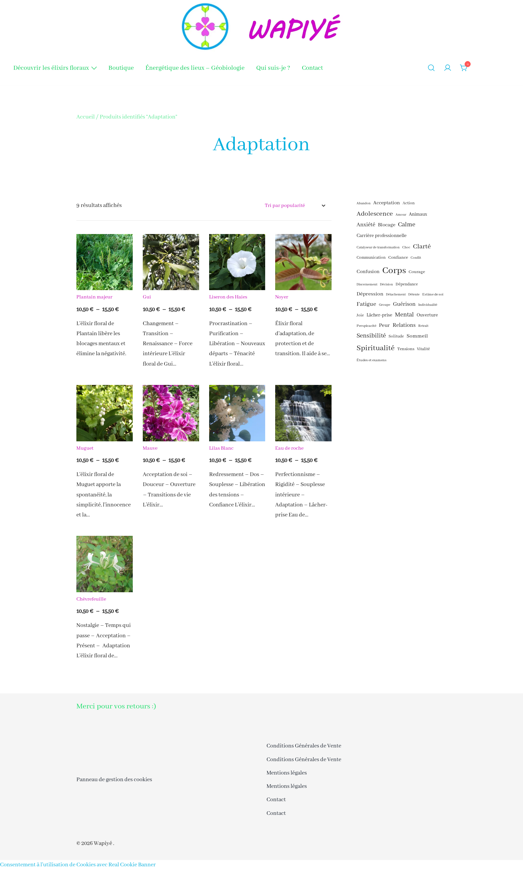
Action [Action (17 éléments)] (409, 203)
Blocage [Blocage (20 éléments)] (386, 225)
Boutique (121, 68)
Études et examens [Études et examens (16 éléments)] (372, 360)
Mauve (150, 448)
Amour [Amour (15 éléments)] (401, 215)
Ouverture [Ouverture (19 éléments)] (427, 315)
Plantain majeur (94, 297)
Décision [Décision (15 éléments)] (386, 284)
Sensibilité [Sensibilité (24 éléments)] (371, 336)
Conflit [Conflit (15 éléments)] (416, 258)
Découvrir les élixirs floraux (51, 68)
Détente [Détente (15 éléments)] (414, 294)
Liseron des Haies (228, 297)
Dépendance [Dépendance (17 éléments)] (407, 284)
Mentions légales (287, 773)
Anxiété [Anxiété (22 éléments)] (366, 224)
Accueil (85, 117)
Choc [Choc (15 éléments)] (406, 247)
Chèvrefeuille (91, 599)
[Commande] (295, 206)
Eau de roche (289, 448)
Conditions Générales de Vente (304, 745)
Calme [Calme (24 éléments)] (406, 225)
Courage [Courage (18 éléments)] (417, 272)
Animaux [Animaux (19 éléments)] (418, 214)
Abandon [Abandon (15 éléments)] (364, 203)
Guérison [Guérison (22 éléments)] (404, 304)
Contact (312, 68)
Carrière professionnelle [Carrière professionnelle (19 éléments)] (382, 236)
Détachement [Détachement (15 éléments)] (396, 294)
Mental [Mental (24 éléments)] (404, 315)
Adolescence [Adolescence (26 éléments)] (375, 214)
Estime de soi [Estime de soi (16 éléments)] (432, 294)
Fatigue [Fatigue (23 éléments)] (366, 304)
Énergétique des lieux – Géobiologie (194, 68)
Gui (147, 297)
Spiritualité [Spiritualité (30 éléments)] (376, 348)
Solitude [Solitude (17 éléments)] (396, 336)
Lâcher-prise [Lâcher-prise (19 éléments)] (379, 315)
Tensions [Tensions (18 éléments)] (405, 349)
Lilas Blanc (221, 448)
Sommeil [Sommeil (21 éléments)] (417, 336)
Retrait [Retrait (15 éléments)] (423, 326)
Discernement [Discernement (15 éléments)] (367, 284)
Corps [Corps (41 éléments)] (394, 270)
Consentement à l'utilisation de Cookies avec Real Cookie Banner (78, 864)
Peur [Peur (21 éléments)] (384, 325)
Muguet (84, 448)
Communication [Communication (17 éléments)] (371, 257)
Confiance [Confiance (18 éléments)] (398, 257)
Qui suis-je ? (273, 68)
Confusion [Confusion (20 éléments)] (368, 272)
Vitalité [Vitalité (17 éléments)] (423, 349)
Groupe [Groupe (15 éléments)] (384, 305)
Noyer (281, 297)
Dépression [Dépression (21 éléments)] (370, 294)
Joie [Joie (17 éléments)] (360, 315)
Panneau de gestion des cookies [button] (114, 779)
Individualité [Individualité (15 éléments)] (427, 305)
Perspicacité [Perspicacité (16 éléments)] (366, 325)
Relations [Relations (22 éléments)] (404, 325)
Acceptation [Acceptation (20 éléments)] (386, 203)
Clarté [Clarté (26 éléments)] (422, 246)
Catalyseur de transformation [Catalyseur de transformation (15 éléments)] (378, 247)
